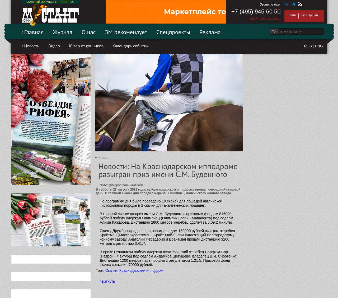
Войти (292, 15)
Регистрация (309, 15)
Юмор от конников (86, 45)
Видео (54, 45)
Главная (34, 32)
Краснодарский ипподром (141, 270)
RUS (308, 46)
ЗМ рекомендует (126, 32)
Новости (32, 45)
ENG (319, 46)
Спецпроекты (173, 32)
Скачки (111, 270)
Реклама (210, 32)
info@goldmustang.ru (265, 18)
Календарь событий (130, 45)
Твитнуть (107, 281)
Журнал (62, 32)
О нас (89, 32)
